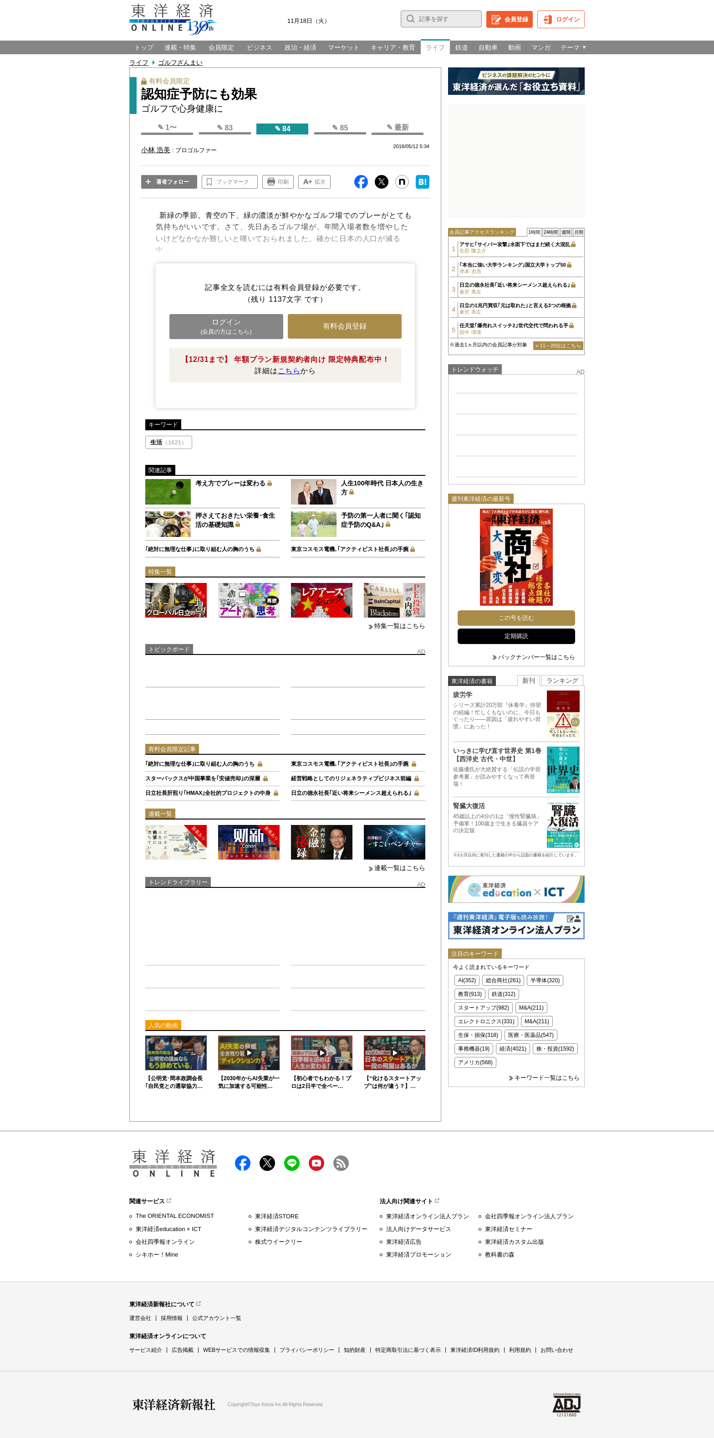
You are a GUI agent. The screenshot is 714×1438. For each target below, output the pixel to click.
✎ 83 (225, 128)
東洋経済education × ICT (168, 1229)
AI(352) (467, 980)
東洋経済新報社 (174, 1405)
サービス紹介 (145, 1350)
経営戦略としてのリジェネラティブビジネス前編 (351, 778)
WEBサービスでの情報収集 (236, 1350)
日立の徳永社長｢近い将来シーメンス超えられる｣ (351, 793)
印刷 (283, 182)
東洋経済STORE (277, 1216)
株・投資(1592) (555, 1049)
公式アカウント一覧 (216, 1318)
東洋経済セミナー (508, 1229)
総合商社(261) (503, 980)
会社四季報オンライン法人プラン (529, 1216)
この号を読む (516, 617)
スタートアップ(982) (483, 1008)
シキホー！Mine (157, 1254)
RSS (341, 1163)
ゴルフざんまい (180, 62)
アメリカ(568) (475, 1062)
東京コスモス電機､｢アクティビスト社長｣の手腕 (349, 549)
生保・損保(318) (478, 1035)
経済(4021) (513, 1049)
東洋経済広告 (404, 1241)
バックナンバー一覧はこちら (536, 657)
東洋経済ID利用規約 (475, 1350)
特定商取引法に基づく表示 (408, 1350)
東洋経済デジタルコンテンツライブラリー (311, 1229)
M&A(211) (531, 1008)
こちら (289, 371)
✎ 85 (340, 128)
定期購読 (516, 636)
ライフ (138, 62)
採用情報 (172, 1318)
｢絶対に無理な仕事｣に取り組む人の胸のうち (200, 549)
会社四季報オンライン (165, 1241)
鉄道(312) (503, 994)
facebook (242, 1163)
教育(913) (470, 994)
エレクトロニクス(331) (486, 1021)
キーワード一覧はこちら (547, 1077)
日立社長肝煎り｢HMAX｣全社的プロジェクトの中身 (207, 793)
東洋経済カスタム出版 (514, 1241)
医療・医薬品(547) (531, 1035)
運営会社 (140, 1318)
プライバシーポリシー (307, 1350)
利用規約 (520, 1350)
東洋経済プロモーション (418, 1254)
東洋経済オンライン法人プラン (427, 1216)
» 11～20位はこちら (558, 345)
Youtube (316, 1163)
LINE (292, 1163)
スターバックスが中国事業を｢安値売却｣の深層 (202, 778)
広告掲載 (183, 1350)
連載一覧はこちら (399, 867)
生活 (168, 442)
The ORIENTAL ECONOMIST (175, 1215)
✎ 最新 (398, 127)
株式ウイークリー (278, 1241)
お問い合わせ (557, 1350)
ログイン (568, 19)
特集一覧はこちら (399, 625)
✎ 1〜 (167, 127)
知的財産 (355, 1350)
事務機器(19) (474, 1049)
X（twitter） (267, 1163)
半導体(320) (545, 980)
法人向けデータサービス (418, 1229)
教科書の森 (500, 1254)
